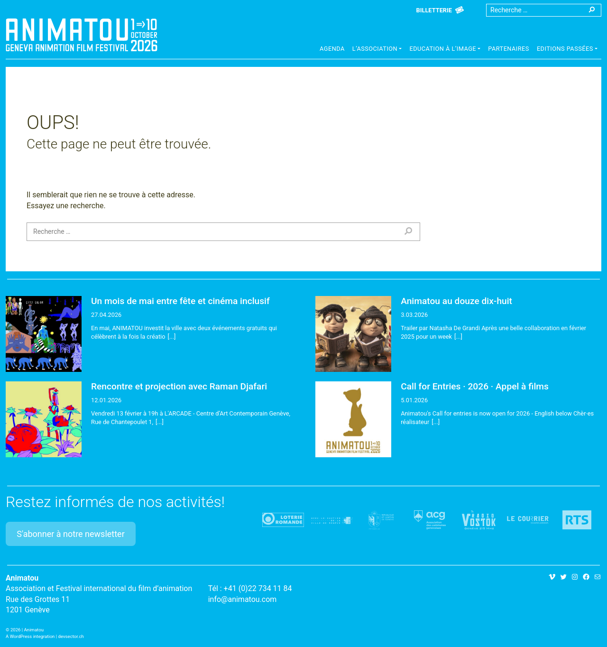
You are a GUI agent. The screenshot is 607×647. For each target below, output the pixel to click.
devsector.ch (71, 636)
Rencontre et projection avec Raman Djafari (179, 386)
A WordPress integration (30, 636)
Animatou (81, 34)
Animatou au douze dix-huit (456, 301)
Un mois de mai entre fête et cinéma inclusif (180, 301)
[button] (377, 50)
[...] (172, 336)
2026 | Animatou (27, 629)
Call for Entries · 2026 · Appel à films (475, 386)
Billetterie (434, 10)
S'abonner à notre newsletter (71, 534)
